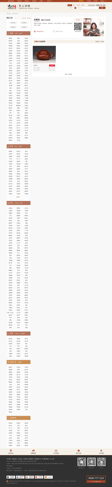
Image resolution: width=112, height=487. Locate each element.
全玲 (18, 325)
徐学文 (10, 341)
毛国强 (26, 45)
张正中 (26, 83)
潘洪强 (26, 265)
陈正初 (18, 151)
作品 (70, 5)
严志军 (26, 120)
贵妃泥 (38, 70)
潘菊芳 (18, 238)
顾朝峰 (10, 250)
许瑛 (26, 325)
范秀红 (26, 186)
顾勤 (18, 108)
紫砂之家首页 (11, 1)
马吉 (10, 215)
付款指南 (89, 1)
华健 (18, 40)
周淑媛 (18, 210)
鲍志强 (26, 40)
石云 (10, 346)
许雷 (18, 443)
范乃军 (10, 181)
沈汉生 (10, 379)
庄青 (18, 270)
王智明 (18, 290)
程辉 (10, 83)
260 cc (53, 70)
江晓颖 (10, 260)
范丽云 (26, 315)
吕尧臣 (26, 38)
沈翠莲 (26, 164)
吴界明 (18, 409)
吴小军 (26, 130)
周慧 (10, 320)
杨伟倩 (26, 125)
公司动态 (19, 459)
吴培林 (18, 78)
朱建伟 (18, 80)
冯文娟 (18, 258)
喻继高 (26, 443)
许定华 (18, 115)
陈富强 (10, 137)
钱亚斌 (10, 325)
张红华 (26, 48)
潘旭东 (18, 268)
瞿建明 (18, 215)
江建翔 (26, 100)
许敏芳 (10, 188)
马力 (18, 253)
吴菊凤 (26, 228)
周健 (26, 235)
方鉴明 (10, 307)
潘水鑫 (18, 233)
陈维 (26, 243)
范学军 (18, 315)
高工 (16, 146)
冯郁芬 (10, 300)
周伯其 (18, 137)
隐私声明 (20, 470)
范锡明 (26, 183)
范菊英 (10, 176)
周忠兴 (10, 220)
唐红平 (18, 191)
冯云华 (26, 128)
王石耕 (10, 85)
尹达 (10, 317)
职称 (83, 5)
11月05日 (23, 22)
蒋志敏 (10, 322)
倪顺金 (18, 240)
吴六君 (26, 208)
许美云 (26, 263)
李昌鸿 (26, 43)
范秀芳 (26, 103)
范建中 (18, 118)
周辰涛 (10, 253)
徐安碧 (18, 50)
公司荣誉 (25, 459)
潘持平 (26, 85)
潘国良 (18, 208)
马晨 (18, 263)
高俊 (26, 110)
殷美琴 (18, 348)
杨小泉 (10, 115)
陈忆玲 (10, 297)
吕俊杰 (10, 50)
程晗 (26, 317)
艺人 (74, 5)
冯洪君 (10, 243)
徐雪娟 (10, 103)
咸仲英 (18, 85)
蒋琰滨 (26, 90)
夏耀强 (18, 250)
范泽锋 (26, 93)
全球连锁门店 (37, 459)
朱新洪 (26, 445)
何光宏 (26, 277)
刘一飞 (18, 159)
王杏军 (26, 68)
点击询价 (52, 65)
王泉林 (18, 223)
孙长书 (26, 353)
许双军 (26, 70)
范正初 (26, 260)
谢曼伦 (26, 78)
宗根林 (10, 168)
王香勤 (26, 173)
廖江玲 (26, 166)
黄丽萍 (10, 151)
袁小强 (26, 285)
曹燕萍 (10, 75)
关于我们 (9, 459)
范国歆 (10, 100)
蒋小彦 (10, 80)
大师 (16, 33)
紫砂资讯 (19, 1)
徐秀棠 (18, 43)
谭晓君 (18, 213)
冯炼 (26, 161)
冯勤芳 (18, 351)
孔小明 (18, 60)
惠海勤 (26, 118)
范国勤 (10, 156)
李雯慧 (26, 322)
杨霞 (18, 317)
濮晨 (18, 248)
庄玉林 (10, 95)
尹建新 (18, 260)
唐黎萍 (10, 140)
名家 (20, 146)
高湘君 (10, 98)
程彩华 (18, 188)
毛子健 (18, 90)
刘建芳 (26, 113)
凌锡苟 (10, 392)
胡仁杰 (10, 183)
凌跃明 (10, 282)
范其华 (26, 60)
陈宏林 (10, 70)
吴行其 (10, 186)
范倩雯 (18, 292)
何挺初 (18, 83)
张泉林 (10, 161)
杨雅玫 (26, 250)
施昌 (18, 171)
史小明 (26, 88)
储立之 (10, 425)
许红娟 (26, 154)
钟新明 (18, 356)
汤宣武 (10, 193)
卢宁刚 (18, 140)
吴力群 (26, 302)
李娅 (26, 223)
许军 (18, 346)
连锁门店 (49, 1)
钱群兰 (26, 156)
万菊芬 (26, 220)
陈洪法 (10, 338)
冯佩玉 (10, 305)
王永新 (26, 268)
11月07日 (12, 22)
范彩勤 (10, 277)
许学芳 (10, 135)
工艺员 (16, 333)
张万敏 (26, 272)
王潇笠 (26, 50)
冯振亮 (10, 430)
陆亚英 (10, 287)
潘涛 (10, 268)
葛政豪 (10, 292)
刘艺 (26, 307)
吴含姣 (10, 164)
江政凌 (26, 225)
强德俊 (18, 98)
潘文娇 (18, 255)
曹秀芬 (26, 215)
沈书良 (26, 338)
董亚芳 (10, 108)
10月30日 (12, 27)
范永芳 (10, 238)
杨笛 (18, 287)
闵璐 (10, 118)
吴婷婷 (18, 305)
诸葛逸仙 (18, 105)
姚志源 (26, 394)
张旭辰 (26, 292)
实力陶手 (22, 333)
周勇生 (18, 230)
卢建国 (10, 353)
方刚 (18, 277)
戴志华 (10, 245)
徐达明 (18, 53)
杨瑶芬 (18, 70)
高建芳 (26, 397)
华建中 (10, 191)
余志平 (18, 225)
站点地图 (40, 470)
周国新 (18, 282)
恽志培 (10, 285)
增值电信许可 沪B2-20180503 (57, 481)
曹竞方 (18, 176)
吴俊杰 (26, 105)
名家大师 (44, 470)
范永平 (18, 272)
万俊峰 (18, 300)
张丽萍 (10, 218)
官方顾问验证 (45, 459)
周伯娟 (10, 128)
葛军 (62, 463)
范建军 (10, 402)
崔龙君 (18, 156)
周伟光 (26, 282)
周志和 (18, 58)
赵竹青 (18, 341)
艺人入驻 (52, 459)
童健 (10, 356)
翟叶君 (10, 315)
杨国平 (10, 223)
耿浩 (26, 151)
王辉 (26, 346)
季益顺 (10, 45)
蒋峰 (10, 68)
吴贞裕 (10, 58)
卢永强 (18, 228)
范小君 (18, 120)
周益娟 (18, 178)
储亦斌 (10, 409)
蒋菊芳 (18, 68)
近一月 (24, 18)
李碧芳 (10, 387)
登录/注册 (81, 1)
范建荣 (10, 389)
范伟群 (18, 93)
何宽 (18, 245)
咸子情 (26, 63)
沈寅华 (10, 60)
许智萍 (10, 154)
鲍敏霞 (10, 270)
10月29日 (23, 27)
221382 (53, 68)
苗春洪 (10, 310)
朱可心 (26, 53)
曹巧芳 (26, 287)
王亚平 (26, 438)
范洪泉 (26, 387)
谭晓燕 (10, 290)
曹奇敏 (18, 103)
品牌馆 (41, 1)
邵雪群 (10, 433)
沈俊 (10, 351)
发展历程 (14, 459)
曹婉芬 (10, 53)
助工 (21, 203)
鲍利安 (18, 95)
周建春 (26, 137)
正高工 (21, 33)
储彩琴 (18, 186)
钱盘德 (10, 248)
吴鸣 (10, 384)
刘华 (18, 327)
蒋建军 (26, 65)
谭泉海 (26, 372)
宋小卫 (18, 128)
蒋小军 (10, 263)
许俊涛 (18, 235)
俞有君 (26, 290)
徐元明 (18, 73)
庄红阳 (26, 238)
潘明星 (10, 171)
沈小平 (26, 135)
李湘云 (18, 307)
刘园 (26, 327)
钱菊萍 (26, 58)
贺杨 (18, 220)
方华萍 (18, 63)
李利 (10, 123)
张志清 (10, 65)
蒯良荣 (26, 348)
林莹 (26, 300)
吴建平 (18, 166)
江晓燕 (10, 210)
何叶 (10, 113)
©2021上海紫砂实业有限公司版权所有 (41, 481)
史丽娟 (26, 312)
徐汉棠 (10, 43)
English (103, 1)
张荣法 (26, 159)
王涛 (10, 63)
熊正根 (10, 120)
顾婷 (10, 110)
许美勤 (26, 210)
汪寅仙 (26, 367)
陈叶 (26, 343)
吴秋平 (26, 176)
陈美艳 (18, 130)
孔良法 (10, 130)
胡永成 (26, 75)
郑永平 (26, 258)
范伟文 (26, 297)
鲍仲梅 (26, 384)
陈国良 (18, 48)
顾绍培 (10, 40)
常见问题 (95, 1)
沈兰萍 (10, 272)
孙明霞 (18, 173)
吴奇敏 (26, 392)
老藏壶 (19, 362)
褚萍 (18, 285)
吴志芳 (18, 353)
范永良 (10, 48)
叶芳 (10, 265)
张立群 (26, 341)
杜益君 (26, 240)
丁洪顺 (26, 98)
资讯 (78, 5)
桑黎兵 (10, 78)
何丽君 (18, 310)
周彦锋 (18, 297)
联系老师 (78, 19)
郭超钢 (18, 55)
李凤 (26, 351)
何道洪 (18, 367)
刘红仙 (18, 135)
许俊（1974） (10, 312)
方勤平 (18, 218)
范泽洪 (10, 230)
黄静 (10, 327)
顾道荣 (18, 88)
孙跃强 (10, 225)
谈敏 (26, 133)
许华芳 (10, 73)
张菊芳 (26, 255)
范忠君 (26, 253)
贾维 (26, 280)
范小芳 (26, 310)
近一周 (28, 18)
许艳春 (26, 80)
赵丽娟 (18, 168)
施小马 (18, 125)
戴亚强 (26, 178)
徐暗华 (26, 440)
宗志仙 (10, 240)
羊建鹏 (10, 178)
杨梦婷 (10, 213)
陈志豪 (18, 164)
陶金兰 (26, 218)
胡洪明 (18, 75)
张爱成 (18, 338)
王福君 (26, 108)
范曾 (18, 425)
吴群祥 (10, 55)
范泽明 (26, 188)
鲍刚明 (10, 302)
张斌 (10, 166)
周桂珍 (18, 45)
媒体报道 (30, 459)
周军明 (26, 123)
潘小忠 (18, 100)
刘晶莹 (10, 343)
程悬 (10, 258)
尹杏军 (10, 233)
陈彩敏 (26, 233)
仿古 (35, 65)
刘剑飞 (26, 55)
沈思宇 (18, 343)
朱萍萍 (10, 295)
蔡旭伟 (26, 191)
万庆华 (18, 302)
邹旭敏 (10, 173)
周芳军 (18, 280)
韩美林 (18, 433)
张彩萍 (26, 245)
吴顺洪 (18, 133)
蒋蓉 (18, 38)
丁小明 (26, 230)
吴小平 (26, 168)
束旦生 (26, 435)
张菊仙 (10, 208)
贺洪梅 (18, 65)
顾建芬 (10, 235)
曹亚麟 (10, 369)
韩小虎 (10, 105)
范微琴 (18, 183)
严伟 (10, 159)
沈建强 (26, 95)
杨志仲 (10, 125)
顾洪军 (10, 280)
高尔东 (18, 322)
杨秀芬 (26, 115)
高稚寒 (26, 320)
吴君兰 (26, 171)
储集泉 (10, 412)
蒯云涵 (10, 228)
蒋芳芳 (26, 248)
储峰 (10, 133)
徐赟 (18, 428)
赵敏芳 (18, 161)
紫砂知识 (27, 1)
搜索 (102, 7)
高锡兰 (26, 181)
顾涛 (26, 73)
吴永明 (18, 123)
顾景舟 (10, 38)
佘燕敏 (26, 193)
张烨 (26, 213)
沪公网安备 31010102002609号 (15, 481)
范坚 (26, 305)
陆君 (10, 90)
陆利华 (18, 154)
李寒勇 (26, 356)
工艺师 (16, 203)
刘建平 (18, 110)
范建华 (10, 93)
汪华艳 (18, 320)
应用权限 (16, 470)
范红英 (18, 275)
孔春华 (18, 193)
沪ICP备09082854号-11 (28, 481)
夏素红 (26, 295)
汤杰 (18, 113)
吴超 (10, 348)
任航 (10, 88)
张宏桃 (18, 265)
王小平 (18, 243)
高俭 (18, 181)
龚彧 (26, 270)
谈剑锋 (18, 295)
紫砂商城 (34, 1)
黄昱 (10, 255)
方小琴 (18, 312)
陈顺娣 (10, 275)
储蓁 (26, 275)
